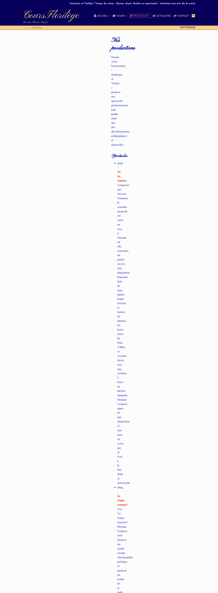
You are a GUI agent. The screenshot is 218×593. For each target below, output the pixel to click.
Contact (189, 585)
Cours (148, 585)
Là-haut (45, 107)
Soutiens (138, 585)
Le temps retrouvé (50, 89)
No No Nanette (47, 72)
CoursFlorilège (51, 15)
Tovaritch (45, 124)
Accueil (26, 27)
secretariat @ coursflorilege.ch (101, 501)
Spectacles (161, 585)
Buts (128, 585)
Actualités (176, 585)
